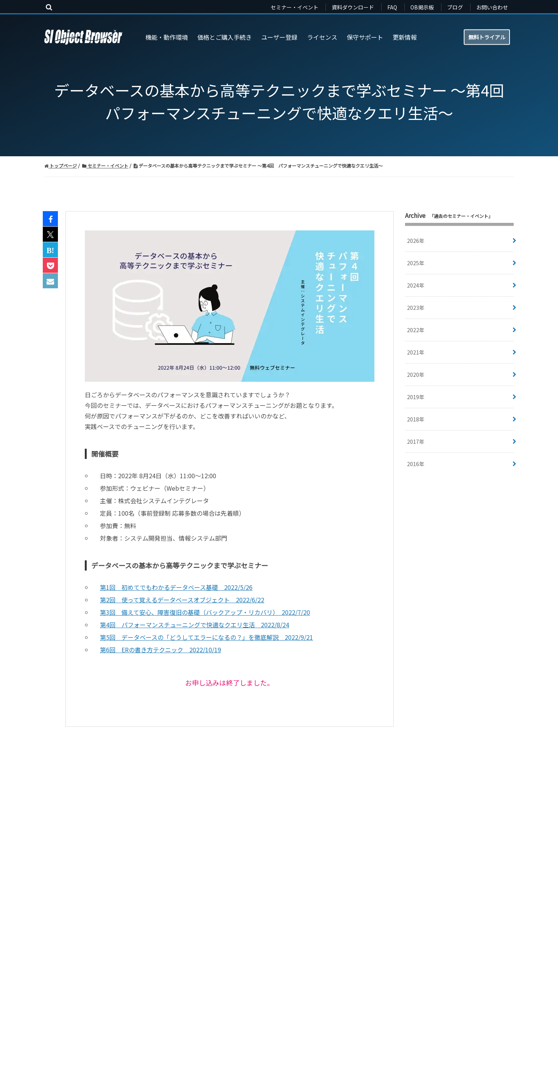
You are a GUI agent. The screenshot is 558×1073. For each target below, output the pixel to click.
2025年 (415, 263)
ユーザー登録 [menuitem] (279, 37)
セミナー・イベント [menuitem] (294, 7)
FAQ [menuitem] (392, 7)
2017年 (415, 441)
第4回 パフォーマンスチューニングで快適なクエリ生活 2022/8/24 (194, 624)
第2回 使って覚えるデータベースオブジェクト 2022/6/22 (182, 599)
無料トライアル (486, 36)
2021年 (415, 352)
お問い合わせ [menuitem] (492, 7)
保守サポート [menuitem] (365, 37)
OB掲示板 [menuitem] (422, 7)
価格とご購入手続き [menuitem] (224, 37)
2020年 (415, 374)
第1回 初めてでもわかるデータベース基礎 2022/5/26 (176, 587)
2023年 (415, 307)
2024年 (415, 285)
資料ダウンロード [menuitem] (353, 7)
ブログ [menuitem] (455, 7)
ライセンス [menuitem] (322, 37)
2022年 (415, 330)
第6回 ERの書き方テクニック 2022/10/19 (160, 649)
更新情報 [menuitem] (405, 37)
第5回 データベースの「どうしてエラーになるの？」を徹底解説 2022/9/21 (206, 637)
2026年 (415, 240)
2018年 (415, 419)
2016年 (415, 464)
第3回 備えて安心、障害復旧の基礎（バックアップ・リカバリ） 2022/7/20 (205, 612)
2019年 (415, 397)
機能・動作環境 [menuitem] (166, 37)
